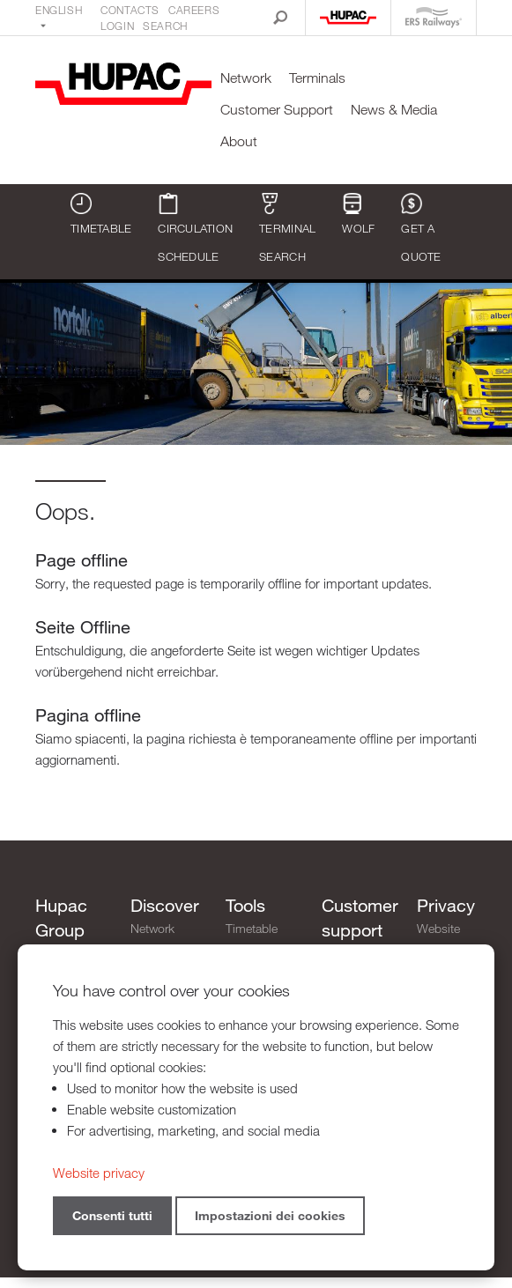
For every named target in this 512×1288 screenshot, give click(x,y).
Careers (193, 10)
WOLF (358, 214)
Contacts (130, 10)
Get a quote (421, 228)
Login (117, 26)
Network (245, 78)
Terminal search (287, 228)
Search (165, 26)
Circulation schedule (195, 228)
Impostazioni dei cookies (270, 1215)
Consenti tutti (112, 1215)
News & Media (394, 109)
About (238, 141)
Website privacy (438, 939)
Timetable (100, 214)
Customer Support (276, 109)
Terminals (317, 78)
